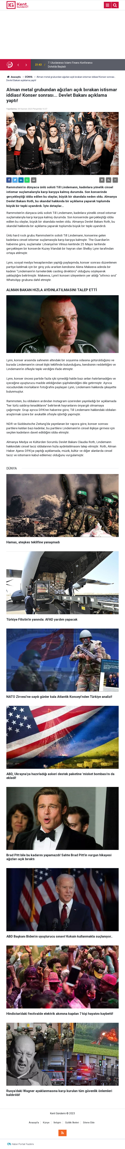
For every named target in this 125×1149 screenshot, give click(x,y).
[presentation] (18, 65)
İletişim (57, 1122)
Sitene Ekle (89, 1122)
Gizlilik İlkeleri (72, 1122)
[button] (101, 180)
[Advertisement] (62, 34)
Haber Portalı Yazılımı (23, 1144)
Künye (46, 1122)
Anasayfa (34, 1122)
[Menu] (107, 5)
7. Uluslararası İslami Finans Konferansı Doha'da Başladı (70, 64)
